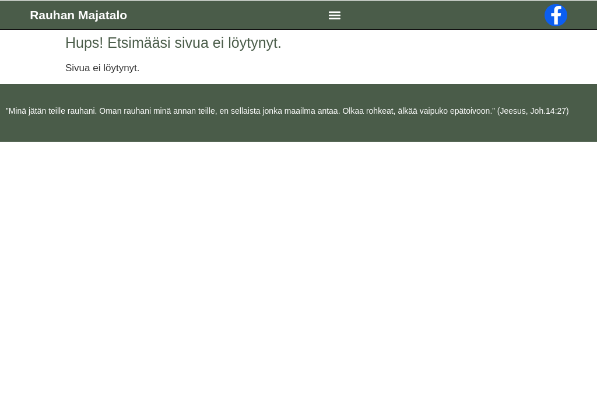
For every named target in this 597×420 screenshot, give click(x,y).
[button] (335, 14)
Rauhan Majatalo (78, 15)
